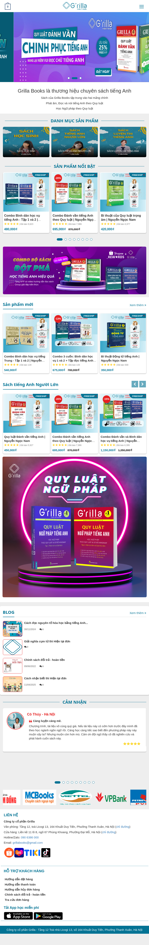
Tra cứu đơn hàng (17, 899)
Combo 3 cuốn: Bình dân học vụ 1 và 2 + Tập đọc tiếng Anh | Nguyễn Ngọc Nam (74, 360)
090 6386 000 (30, 837)
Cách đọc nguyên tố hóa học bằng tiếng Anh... (85, 626)
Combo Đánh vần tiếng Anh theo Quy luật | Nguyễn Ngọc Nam (74, 219)
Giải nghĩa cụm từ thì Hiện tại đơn (85, 644)
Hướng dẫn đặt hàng (19, 879)
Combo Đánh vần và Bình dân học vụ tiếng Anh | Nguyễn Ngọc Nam (121, 441)
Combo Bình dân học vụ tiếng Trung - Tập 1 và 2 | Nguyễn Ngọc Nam (24, 360)
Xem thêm (138, 305)
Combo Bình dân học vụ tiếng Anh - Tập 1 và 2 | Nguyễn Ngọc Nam (22, 219)
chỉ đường (122, 826)
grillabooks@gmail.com (28, 842)
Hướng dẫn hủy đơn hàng (22, 889)
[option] (26, 142)
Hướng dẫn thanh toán (20, 884)
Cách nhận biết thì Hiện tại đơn (85, 681)
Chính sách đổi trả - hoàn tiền (85, 663)
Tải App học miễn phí (21, 908)
